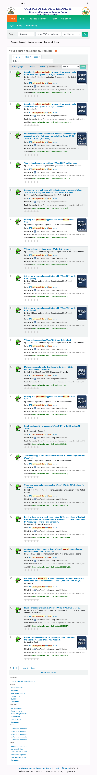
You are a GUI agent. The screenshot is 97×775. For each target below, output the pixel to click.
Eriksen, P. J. (15, 696)
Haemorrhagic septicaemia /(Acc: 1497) (52, 608)
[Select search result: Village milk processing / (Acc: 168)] (11, 249)
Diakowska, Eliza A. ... (19, 693)
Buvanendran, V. (17, 688)
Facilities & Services (38, 18)
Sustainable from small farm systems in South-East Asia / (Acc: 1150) (50, 73)
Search (12, 34)
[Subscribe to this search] (56, 51)
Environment (15, 716)
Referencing (32, 25)
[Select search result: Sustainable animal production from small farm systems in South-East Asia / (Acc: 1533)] (11, 104)
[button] (23, 3)
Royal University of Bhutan (58, 768)
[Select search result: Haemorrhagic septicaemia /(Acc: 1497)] (11, 607)
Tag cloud (48, 42)
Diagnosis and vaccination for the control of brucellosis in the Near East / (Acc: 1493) (49, 638)
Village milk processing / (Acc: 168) (47, 249)
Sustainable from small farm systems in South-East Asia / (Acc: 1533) (50, 105)
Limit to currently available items (23, 681)
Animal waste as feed (19, 752)
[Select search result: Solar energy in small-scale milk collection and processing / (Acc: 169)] (11, 190)
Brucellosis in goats (18, 755)
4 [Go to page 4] (22, 57)
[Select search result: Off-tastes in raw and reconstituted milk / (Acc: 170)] (11, 308)
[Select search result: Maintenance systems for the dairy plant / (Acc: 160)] (11, 367)
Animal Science (16, 708)
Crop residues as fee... (19, 757)
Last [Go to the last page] (37, 57)
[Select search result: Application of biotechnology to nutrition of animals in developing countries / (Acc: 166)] (11, 549)
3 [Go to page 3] (19, 57)
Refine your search (48, 672)
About (22, 18)
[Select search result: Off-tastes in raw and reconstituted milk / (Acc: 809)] (11, 276)
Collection (66, 18)
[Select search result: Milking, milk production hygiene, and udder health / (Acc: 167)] (11, 396)
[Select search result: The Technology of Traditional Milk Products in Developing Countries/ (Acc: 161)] (11, 455)
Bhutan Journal (16, 711)
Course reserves (35, 42)
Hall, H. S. (14, 699)
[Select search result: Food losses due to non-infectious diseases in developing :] (11, 133)
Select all (32, 67)
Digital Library (15, 25)
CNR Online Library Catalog (13, 3)
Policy (54, 18)
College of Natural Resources (32, 768)
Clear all (42, 67)
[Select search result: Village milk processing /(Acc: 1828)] (11, 340)
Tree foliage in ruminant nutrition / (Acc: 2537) (51, 163)
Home (12, 18)
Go (85, 34)
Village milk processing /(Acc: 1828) (47, 340)
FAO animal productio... (19, 729)
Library (57, 42)
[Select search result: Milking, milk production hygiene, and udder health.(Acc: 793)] (11, 219)
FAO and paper (43, 83)
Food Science (16, 719)
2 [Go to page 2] (16, 57)
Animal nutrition (17, 749)
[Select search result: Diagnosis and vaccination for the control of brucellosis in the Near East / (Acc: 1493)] (11, 637)
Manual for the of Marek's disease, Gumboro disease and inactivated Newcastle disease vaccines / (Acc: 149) (54, 579)
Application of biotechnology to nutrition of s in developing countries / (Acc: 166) (53, 550)
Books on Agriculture (19, 714)
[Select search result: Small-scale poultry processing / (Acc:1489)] (11, 426)
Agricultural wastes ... (19, 746)
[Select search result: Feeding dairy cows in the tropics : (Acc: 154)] (11, 517)
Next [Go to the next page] (28, 57)
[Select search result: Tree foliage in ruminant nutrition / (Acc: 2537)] (11, 163)
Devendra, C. (15, 691)
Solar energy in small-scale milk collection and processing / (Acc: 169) (53, 191)
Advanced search (18, 42)
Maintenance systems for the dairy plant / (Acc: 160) (48, 368)
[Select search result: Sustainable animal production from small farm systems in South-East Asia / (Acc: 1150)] (11, 72)
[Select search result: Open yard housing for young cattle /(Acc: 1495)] (11, 485)
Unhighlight (17, 67)
